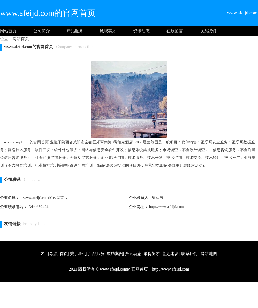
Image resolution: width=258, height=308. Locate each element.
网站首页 (8, 31)
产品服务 (75, 31)
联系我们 (208, 31)
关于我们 (78, 253)
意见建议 (170, 253)
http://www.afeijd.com (166, 207)
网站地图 (208, 253)
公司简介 (41, 31)
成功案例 (115, 253)
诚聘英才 (108, 31)
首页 (64, 253)
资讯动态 (141, 31)
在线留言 (174, 31)
